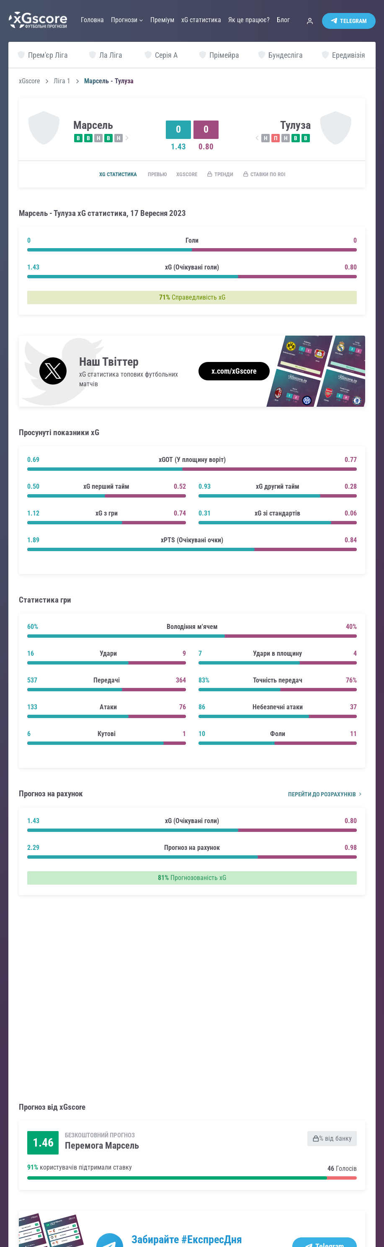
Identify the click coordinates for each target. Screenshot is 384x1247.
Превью (151, 174)
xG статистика (108, 174)
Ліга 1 (62, 81)
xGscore (29, 81)
